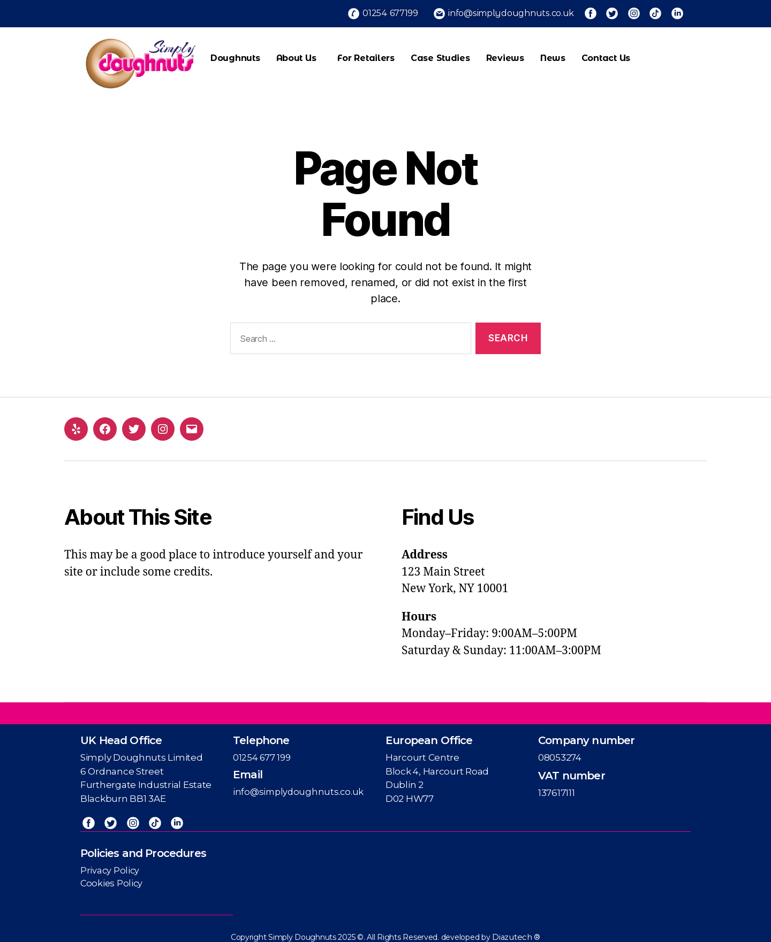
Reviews (505, 54)
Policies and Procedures (143, 847)
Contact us (605, 54)
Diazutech (513, 931)
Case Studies (440, 54)
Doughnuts (235, 54)
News (552, 54)
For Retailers (366, 54)
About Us (299, 54)
